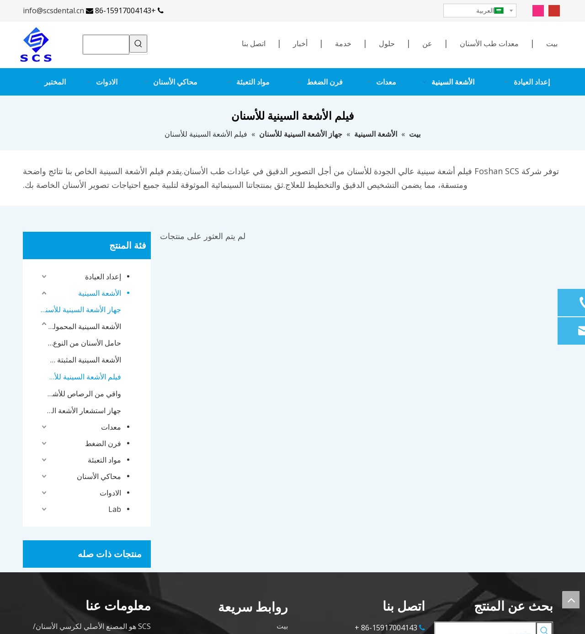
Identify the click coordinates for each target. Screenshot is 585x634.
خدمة (343, 43)
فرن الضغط (103, 443)
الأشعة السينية (99, 293)
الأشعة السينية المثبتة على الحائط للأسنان (84, 360)
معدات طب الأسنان (489, 43)
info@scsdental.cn (53, 10)
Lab (114, 509)
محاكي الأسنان (99, 476)
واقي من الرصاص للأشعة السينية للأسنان (84, 394)
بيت (552, 43)
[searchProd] (106, 44)
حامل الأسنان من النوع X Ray (84, 343)
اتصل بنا (254, 43)
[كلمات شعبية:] (138, 44)
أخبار (300, 43)
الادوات (110, 493)
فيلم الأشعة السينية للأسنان (84, 377)
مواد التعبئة (104, 460)
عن (427, 43)
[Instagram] (538, 10)
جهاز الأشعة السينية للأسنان (80, 309)
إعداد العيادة (103, 277)
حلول (387, 43)
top (571, 599)
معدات (111, 427)
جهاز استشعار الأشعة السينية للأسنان (84, 410)
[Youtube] (554, 10)
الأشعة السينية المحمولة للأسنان (84, 326)
